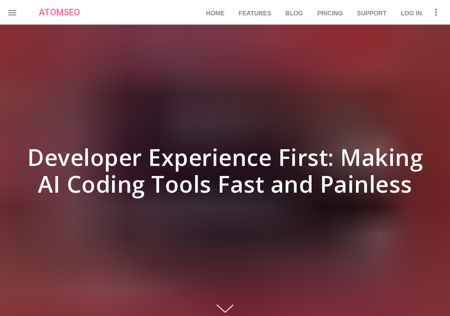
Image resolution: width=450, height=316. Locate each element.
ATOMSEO (59, 12)
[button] (12, 12)
